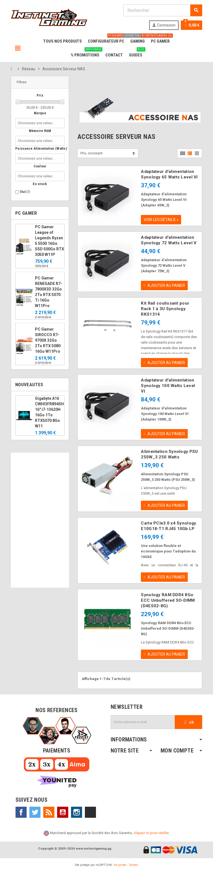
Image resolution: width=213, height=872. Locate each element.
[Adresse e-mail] (143, 722)
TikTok (90, 812)
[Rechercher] (162, 10)
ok (188, 722)
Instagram (76, 812)
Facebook (21, 812)
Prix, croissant (91, 153)
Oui (25, 192)
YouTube (62, 812)
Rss (48, 812)
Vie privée (119, 865)
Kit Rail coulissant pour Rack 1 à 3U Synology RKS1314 (165, 309)
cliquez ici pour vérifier (151, 833)
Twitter (34, 812)
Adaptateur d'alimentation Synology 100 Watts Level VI (168, 386)
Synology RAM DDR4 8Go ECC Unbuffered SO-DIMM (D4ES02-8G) (168, 601)
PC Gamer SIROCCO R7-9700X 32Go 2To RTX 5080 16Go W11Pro (47, 340)
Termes (133, 865)
